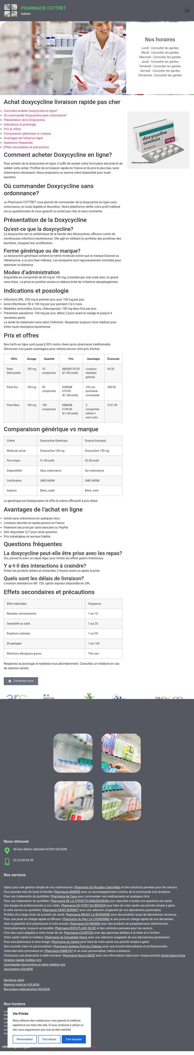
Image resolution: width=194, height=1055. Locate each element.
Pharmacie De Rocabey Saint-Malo (97, 887)
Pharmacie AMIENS (67, 892)
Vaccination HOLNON (18, 969)
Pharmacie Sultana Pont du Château (77, 946)
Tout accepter (74, 1039)
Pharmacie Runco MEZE (79, 955)
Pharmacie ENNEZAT (59, 951)
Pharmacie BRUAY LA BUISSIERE (88, 914)
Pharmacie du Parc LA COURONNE (86, 919)
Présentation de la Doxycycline (24, 120)
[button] (187, 11)
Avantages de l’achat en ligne (23, 138)
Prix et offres (12, 129)
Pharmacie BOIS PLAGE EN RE (75, 928)
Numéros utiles (14, 980)
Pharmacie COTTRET (43, 8)
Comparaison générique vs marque (27, 133)
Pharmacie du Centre (65, 942)
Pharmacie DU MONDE (85, 923)
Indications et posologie (20, 124)
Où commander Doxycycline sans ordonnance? (35, 115)
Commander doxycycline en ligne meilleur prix (34, 964)
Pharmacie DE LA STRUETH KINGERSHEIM (80, 901)
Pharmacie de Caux (64, 896)
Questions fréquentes (18, 142)
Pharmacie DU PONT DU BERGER (83, 905)
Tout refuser (49, 1039)
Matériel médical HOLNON (21, 984)
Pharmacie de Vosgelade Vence (66, 937)
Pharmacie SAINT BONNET (60, 910)
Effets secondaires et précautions (26, 147)
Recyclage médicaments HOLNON (27, 989)
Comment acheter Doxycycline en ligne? (30, 111)
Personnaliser (24, 1039)
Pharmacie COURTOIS (78, 933)
